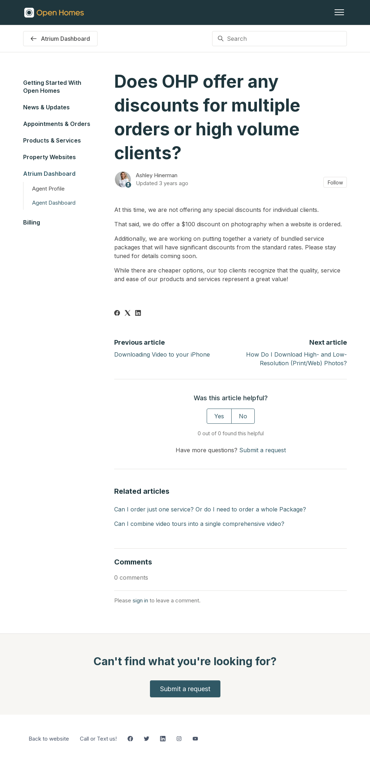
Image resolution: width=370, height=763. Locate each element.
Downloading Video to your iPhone (162, 354)
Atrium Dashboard (49, 173)
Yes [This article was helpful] (219, 416)
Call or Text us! (98, 738)
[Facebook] (117, 313)
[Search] (279, 38)
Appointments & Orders (56, 123)
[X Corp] (127, 313)
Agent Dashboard (54, 202)
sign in (140, 600)
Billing (31, 222)
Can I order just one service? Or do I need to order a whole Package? (210, 509)
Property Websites (49, 157)
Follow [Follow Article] (335, 182)
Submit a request (262, 450)
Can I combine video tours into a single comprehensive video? (199, 523)
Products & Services (52, 140)
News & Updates (46, 107)
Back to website (49, 738)
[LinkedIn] (138, 313)
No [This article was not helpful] (243, 416)
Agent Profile (48, 188)
